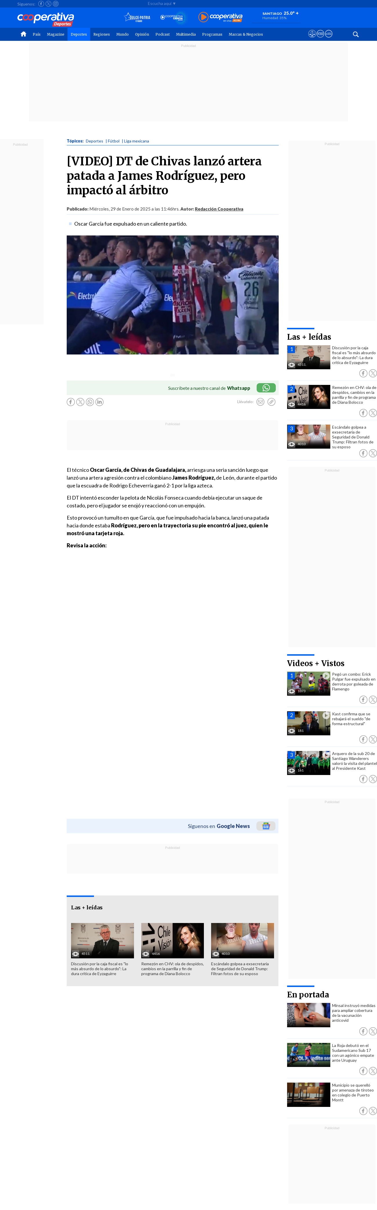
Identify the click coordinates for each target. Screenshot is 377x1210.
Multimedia (186, 34)
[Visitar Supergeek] (329, 39)
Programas (212, 34)
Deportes (79, 34)
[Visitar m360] (320, 39)
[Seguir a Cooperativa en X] (48, 4)
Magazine (55, 34)
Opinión (142, 34)
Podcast (162, 34)
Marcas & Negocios (246, 34)
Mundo (122, 34)
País (37, 34)
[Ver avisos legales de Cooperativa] (312, 39)
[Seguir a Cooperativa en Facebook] (41, 4)
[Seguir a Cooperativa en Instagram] (56, 4)
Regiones (101, 34)
